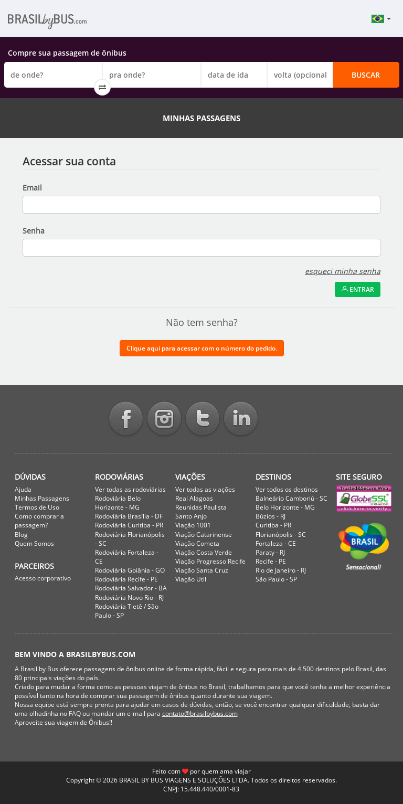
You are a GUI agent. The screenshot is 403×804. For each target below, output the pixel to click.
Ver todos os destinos (287, 489)
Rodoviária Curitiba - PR (129, 525)
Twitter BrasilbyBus (202, 419)
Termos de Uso (37, 507)
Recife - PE (271, 561)
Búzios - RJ (270, 516)
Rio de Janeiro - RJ (281, 570)
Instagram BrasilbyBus (164, 419)
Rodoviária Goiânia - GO (130, 570)
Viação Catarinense (203, 534)
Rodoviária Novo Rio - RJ (129, 597)
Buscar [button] (366, 75)
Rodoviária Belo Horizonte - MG (118, 503)
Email (32, 188)
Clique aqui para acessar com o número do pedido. (201, 348)
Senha (34, 231)
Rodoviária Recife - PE (126, 579)
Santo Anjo (191, 516)
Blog (21, 534)
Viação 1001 (193, 525)
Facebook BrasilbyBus (126, 419)
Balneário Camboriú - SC (291, 498)
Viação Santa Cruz (201, 570)
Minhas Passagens (42, 498)
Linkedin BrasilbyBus (240, 419)
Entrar (357, 289)
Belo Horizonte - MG (285, 507)
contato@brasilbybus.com (200, 713)
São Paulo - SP (276, 579)
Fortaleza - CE (276, 543)
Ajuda (23, 489)
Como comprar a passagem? (39, 521)
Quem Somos (34, 543)
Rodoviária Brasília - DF (129, 516)
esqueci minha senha (342, 271)
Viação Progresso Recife (210, 561)
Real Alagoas (194, 498)
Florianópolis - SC (281, 534)
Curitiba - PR (273, 525)
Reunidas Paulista (201, 507)
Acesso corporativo (43, 578)
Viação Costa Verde (203, 552)
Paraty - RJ (270, 552)
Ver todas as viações (205, 489)
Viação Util (190, 579)
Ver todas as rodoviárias (130, 489)
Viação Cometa (197, 543)
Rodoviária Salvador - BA (131, 588)
